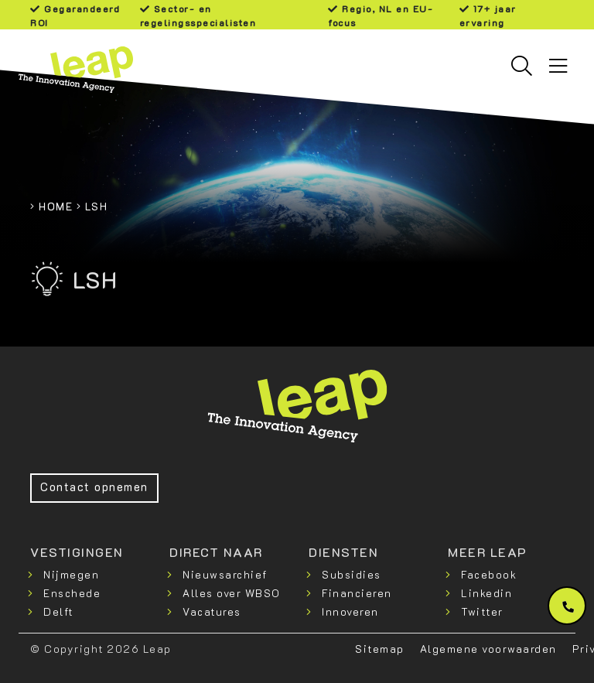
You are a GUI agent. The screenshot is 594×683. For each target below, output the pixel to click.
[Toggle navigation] (558, 66)
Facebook (489, 574)
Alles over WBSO (232, 592)
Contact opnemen (94, 487)
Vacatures (212, 611)
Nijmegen (71, 574)
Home (56, 206)
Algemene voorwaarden (488, 648)
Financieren (357, 592)
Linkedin (486, 592)
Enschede (72, 592)
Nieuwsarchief (225, 574)
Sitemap (380, 648)
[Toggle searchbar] (522, 66)
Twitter (482, 611)
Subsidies (351, 574)
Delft (58, 611)
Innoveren (350, 611)
